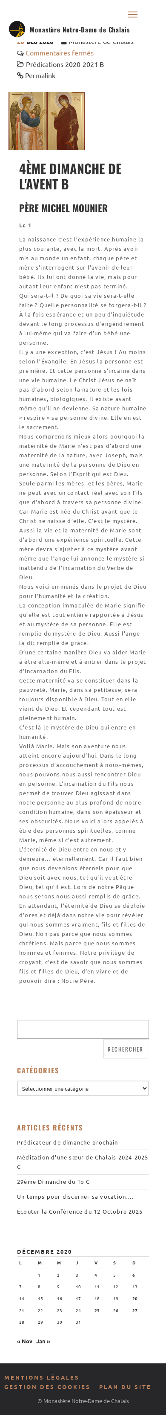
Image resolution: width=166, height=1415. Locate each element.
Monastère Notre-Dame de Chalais (80, 29)
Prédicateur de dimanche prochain (67, 1142)
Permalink (40, 75)
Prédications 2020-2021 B (65, 64)
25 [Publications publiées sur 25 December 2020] (97, 1310)
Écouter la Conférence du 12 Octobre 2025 (80, 1211)
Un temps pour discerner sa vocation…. (75, 1196)
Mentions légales (42, 1377)
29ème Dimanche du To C (53, 1181)
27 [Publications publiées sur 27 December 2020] (134, 1310)
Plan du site (125, 1386)
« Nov (24, 1341)
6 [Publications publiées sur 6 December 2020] (133, 1275)
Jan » (43, 1341)
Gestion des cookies (47, 1386)
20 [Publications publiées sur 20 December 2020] (134, 1298)
